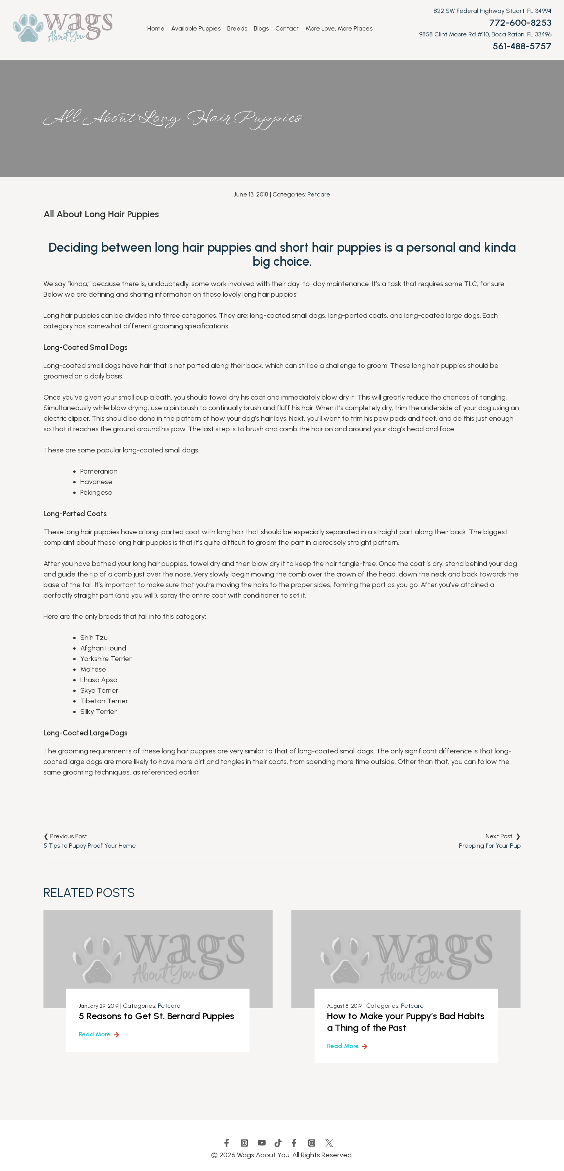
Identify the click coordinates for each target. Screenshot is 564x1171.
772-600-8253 (520, 22)
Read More (94, 1034)
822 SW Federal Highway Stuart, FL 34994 (492, 10)
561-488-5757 (522, 46)
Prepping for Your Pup (490, 845)
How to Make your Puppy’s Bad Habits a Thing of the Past (405, 1021)
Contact (287, 28)
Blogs (261, 28)
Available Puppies (196, 28)
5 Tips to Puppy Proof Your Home (89, 845)
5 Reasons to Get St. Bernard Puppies (156, 1015)
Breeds (237, 28)
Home (155, 28)
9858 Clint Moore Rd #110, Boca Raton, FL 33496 (485, 34)
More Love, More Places (339, 28)
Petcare (318, 194)
